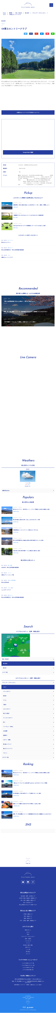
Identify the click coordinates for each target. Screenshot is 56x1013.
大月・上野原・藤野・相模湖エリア (28, 920)
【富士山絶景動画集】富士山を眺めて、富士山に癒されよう (28, 979)
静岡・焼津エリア (28, 918)
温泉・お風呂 (28, 938)
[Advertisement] (28, 98)
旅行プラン (28, 947)
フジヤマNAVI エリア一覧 (28, 963)
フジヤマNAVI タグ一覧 (28, 967)
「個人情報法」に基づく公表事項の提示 (28, 997)
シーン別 (28, 949)
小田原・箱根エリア (28, 914)
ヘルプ (28, 1000)
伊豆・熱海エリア (28, 916)
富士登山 (28, 951)
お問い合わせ (28, 1001)
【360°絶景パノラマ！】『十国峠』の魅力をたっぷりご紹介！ (28, 985)
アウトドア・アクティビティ (28, 936)
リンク (28, 1004)
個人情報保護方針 (28, 996)
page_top (28, 861)
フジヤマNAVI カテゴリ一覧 (28, 965)
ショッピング (28, 941)
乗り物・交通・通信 (28, 945)
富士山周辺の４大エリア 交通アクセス (28, 904)
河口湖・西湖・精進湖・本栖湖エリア (28, 898)
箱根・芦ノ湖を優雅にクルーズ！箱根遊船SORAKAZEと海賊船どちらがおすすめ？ (28, 982)
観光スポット (28, 930)
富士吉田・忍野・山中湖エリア (28, 896)
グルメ (28, 932)
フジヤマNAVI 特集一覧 (28, 969)
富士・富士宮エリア (28, 902)
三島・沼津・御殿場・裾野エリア (28, 900)
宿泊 (28, 934)
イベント (28, 943)
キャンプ (28, 954)
